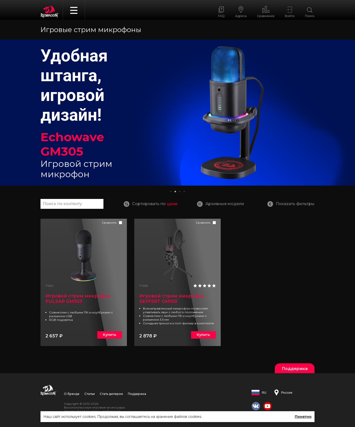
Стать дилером (111, 394)
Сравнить (109, 222)
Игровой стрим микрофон (78, 298)
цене (172, 203)
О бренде (71, 394)
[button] (171, 192)
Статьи (89, 394)
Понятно (303, 416)
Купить (109, 334)
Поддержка (137, 394)
